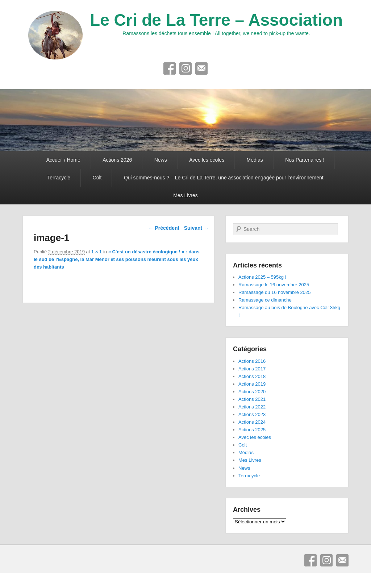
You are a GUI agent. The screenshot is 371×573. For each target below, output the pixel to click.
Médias (255, 160)
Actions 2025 (252, 429)
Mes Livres (185, 195)
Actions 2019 (252, 384)
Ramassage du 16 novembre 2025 (274, 292)
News (160, 160)
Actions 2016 (252, 361)
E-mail (201, 68)
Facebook (169, 68)
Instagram (185, 68)
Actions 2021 (252, 399)
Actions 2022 (252, 407)
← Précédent (164, 228)
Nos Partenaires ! (304, 160)
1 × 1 (96, 251)
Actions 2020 (252, 391)
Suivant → (196, 228)
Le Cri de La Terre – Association (216, 20)
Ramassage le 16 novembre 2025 (273, 284)
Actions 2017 (252, 368)
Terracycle (58, 177)
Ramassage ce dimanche (265, 300)
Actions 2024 (252, 422)
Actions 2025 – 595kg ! (262, 277)
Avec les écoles (206, 160)
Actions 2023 (252, 414)
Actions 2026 (117, 160)
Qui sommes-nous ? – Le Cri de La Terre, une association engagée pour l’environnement (224, 177)
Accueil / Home (63, 160)
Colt (97, 177)
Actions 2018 (252, 376)
